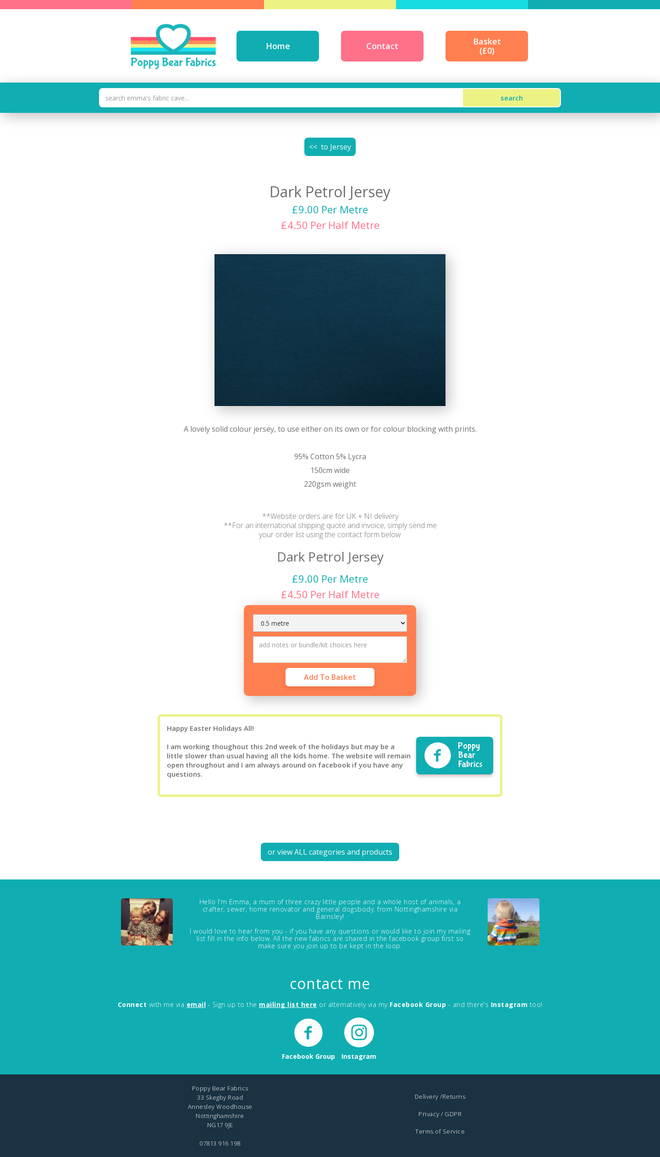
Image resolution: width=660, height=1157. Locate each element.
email (196, 1004)
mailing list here (288, 1004)
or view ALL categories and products (330, 852)
